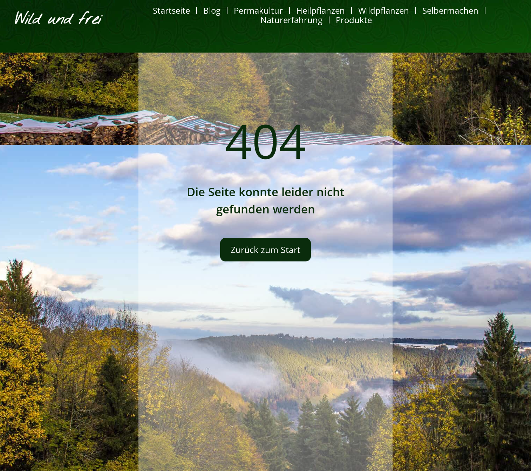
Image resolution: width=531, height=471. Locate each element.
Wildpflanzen (383, 10)
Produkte (354, 20)
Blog (211, 10)
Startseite (171, 10)
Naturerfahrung (291, 20)
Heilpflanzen (320, 10)
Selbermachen (450, 10)
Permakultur (258, 10)
